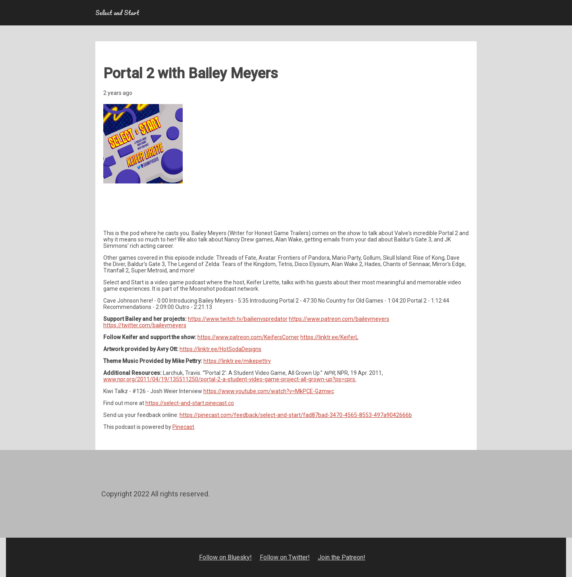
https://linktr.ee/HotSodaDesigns (220, 349)
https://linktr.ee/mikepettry (237, 361)
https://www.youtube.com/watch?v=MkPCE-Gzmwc (268, 391)
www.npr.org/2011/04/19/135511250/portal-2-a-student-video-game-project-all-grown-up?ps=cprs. (229, 379)
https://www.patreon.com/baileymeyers (339, 319)
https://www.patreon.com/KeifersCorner (248, 337)
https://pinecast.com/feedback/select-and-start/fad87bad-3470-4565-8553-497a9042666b (296, 415)
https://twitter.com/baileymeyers (144, 325)
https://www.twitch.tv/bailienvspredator (238, 319)
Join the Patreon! (341, 557)
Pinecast (183, 427)
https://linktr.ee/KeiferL (329, 337)
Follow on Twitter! (285, 557)
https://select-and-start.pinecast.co (189, 403)
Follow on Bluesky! (225, 557)
